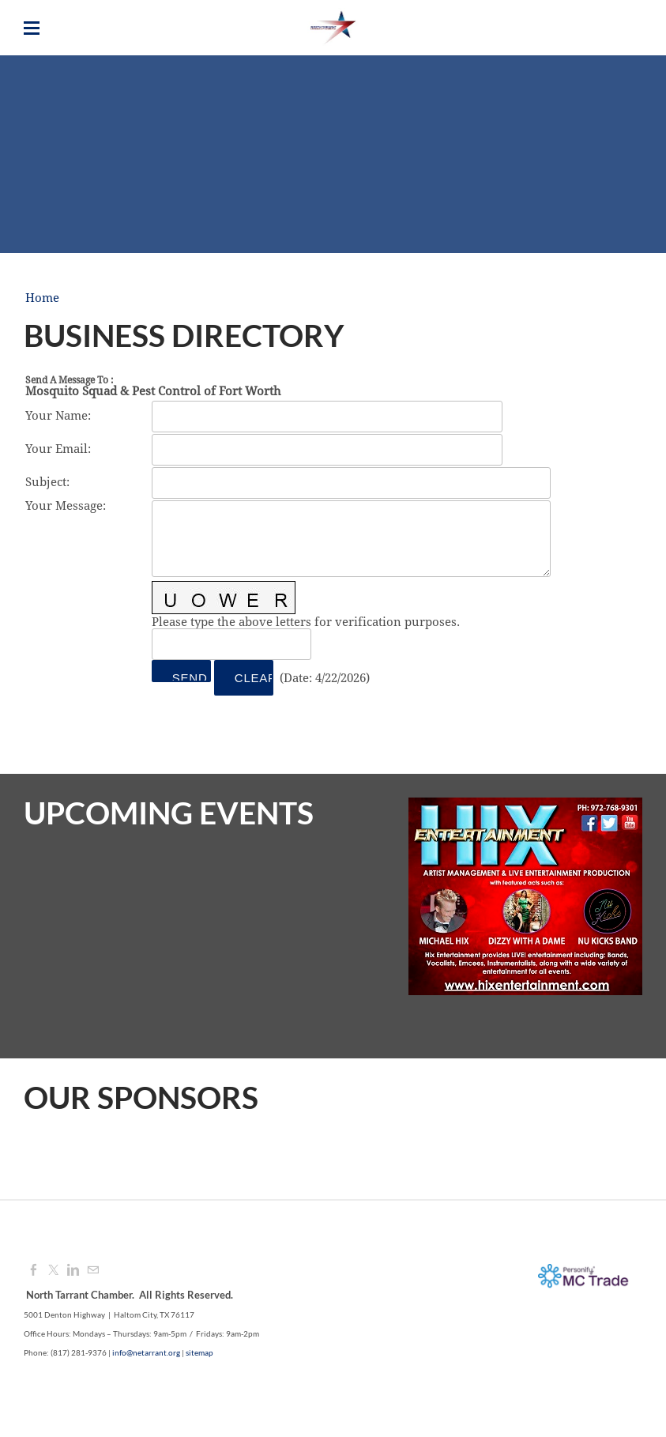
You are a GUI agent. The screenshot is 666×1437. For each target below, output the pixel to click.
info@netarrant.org (146, 1352)
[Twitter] (53, 1271)
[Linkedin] (73, 1271)
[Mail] (93, 1271)
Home (42, 298)
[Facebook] (34, 1271)
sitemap (199, 1352)
